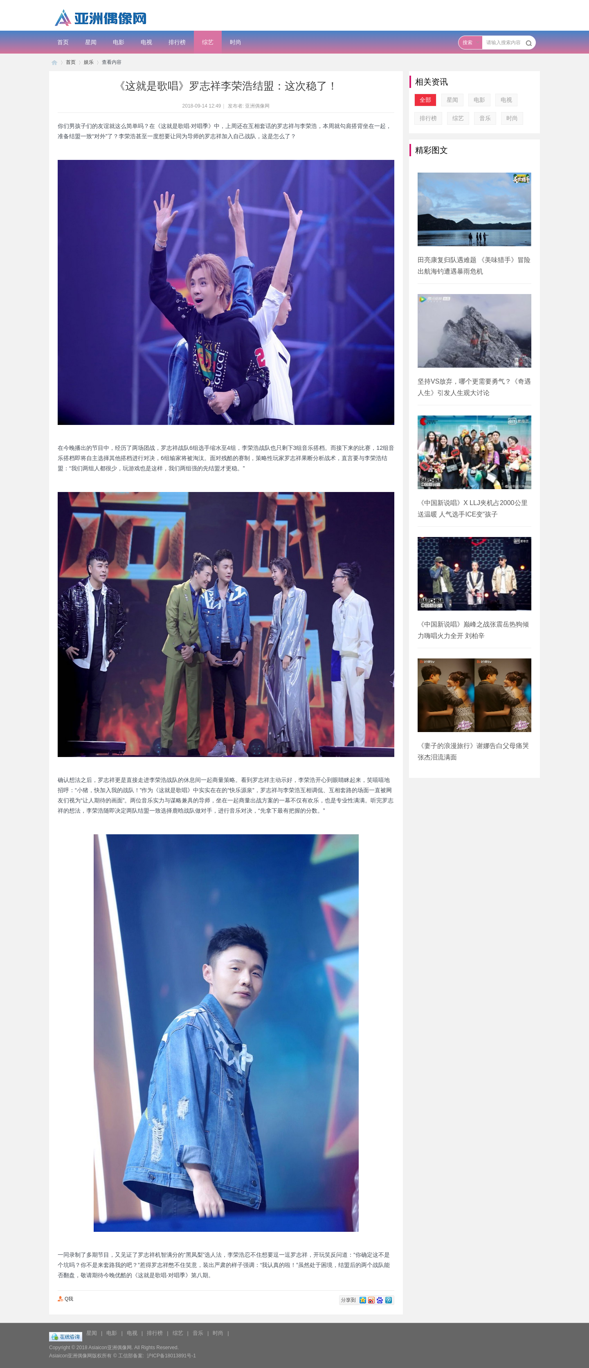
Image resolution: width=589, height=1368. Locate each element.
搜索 (467, 42)
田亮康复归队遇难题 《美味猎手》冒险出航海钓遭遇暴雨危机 (474, 265)
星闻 (91, 42)
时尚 (235, 42)
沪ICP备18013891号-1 (171, 1356)
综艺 (208, 42)
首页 (63, 42)
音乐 (485, 118)
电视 (146, 42)
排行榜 (177, 42)
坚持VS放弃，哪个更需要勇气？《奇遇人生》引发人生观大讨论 (474, 387)
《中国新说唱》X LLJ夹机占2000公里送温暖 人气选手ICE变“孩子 (473, 508)
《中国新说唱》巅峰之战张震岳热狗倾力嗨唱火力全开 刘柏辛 (473, 630)
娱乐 (89, 62)
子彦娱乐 (54, 62)
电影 (118, 42)
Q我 (65, 1299)
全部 (425, 100)
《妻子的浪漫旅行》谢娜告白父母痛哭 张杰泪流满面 (473, 751)
